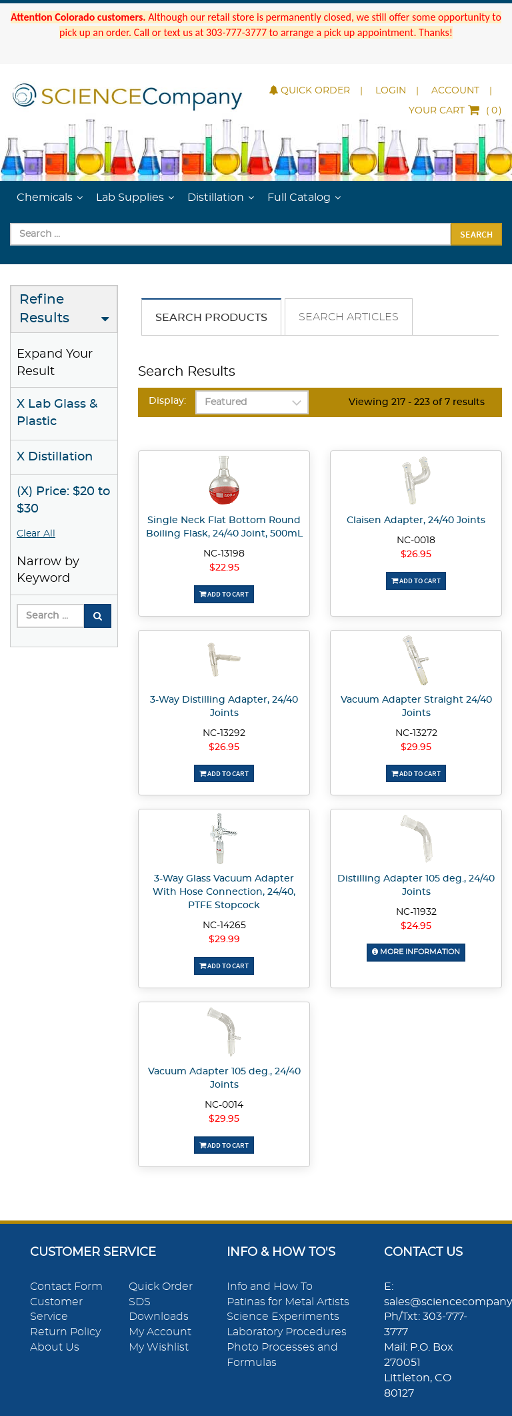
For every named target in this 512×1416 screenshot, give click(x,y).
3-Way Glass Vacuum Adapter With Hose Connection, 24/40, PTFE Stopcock (224, 892)
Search (476, 234)
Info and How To (270, 1286)
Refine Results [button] (44, 309)
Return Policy (65, 1332)
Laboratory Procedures (287, 1332)
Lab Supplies (130, 197)
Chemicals (45, 197)
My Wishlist (159, 1347)
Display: (167, 401)
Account (455, 90)
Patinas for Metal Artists (288, 1302)
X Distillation (55, 457)
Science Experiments (283, 1316)
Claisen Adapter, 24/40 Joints (416, 520)
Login (390, 90)
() (455, 110)
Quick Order (309, 90)
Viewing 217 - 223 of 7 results (417, 402)
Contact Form (66, 1286)
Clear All (36, 534)
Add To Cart (224, 594)
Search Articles (349, 317)
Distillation (215, 197)
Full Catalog (299, 197)
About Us (54, 1347)
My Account (160, 1332)
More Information (416, 952)
